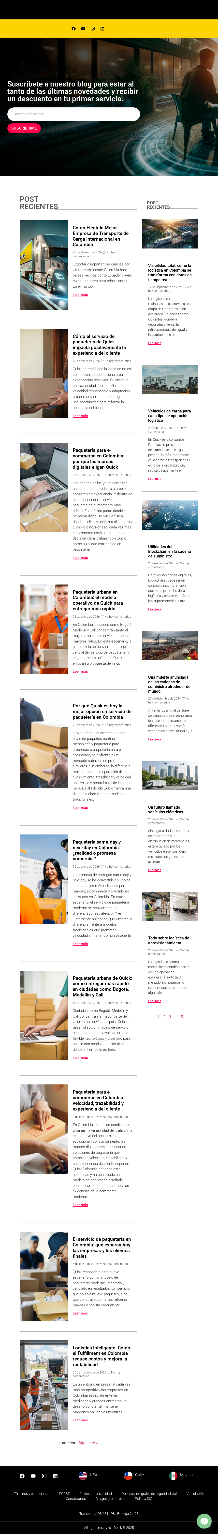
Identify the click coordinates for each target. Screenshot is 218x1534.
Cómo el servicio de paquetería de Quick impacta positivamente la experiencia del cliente (99, 345)
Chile (139, 1475)
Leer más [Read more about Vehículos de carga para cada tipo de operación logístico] (154, 479)
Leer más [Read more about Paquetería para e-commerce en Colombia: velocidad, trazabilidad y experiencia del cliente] (80, 1205)
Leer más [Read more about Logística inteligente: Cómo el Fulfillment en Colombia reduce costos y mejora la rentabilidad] (80, 1420)
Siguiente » (88, 1443)
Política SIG (143, 1499)
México (186, 1475)
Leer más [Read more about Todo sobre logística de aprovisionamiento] (154, 1001)
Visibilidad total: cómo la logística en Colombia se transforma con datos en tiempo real (170, 272)
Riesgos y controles (110, 1499)
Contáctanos (76, 1499)
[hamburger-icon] (141, 11)
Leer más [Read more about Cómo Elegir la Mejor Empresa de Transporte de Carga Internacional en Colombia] (80, 294)
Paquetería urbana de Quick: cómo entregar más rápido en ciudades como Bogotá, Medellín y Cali (102, 986)
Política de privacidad (95, 1494)
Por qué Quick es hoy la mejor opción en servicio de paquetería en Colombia (102, 711)
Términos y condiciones (31, 1494)
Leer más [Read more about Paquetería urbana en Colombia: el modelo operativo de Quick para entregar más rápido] (80, 671)
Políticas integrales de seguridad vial (149, 1494)
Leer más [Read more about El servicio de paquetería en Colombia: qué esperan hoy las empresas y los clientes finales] (80, 1313)
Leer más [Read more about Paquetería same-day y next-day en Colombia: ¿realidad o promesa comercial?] (80, 944)
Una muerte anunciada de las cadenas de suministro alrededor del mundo (169, 684)
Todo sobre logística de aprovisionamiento (168, 940)
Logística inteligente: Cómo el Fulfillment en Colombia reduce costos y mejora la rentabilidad (101, 1356)
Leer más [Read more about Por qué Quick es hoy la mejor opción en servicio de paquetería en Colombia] (80, 807)
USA (93, 1475)
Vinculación (195, 1494)
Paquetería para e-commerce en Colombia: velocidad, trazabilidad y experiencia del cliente (98, 1100)
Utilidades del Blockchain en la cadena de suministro (169, 551)
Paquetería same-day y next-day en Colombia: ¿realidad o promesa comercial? (97, 850)
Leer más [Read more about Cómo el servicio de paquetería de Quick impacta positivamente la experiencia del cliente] (80, 416)
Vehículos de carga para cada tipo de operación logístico (169, 416)
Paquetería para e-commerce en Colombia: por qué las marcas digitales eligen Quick (98, 458)
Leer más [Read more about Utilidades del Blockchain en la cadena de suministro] (154, 609)
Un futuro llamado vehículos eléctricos (165, 809)
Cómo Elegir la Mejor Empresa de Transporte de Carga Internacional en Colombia (101, 236)
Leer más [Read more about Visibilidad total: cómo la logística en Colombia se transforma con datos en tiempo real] (154, 343)
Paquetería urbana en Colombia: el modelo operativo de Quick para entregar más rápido (98, 600)
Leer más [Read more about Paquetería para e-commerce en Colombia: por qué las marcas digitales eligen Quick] (80, 557)
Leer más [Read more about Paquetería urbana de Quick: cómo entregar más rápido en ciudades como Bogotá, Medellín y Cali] (80, 1057)
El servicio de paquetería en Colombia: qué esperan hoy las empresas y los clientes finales (102, 1247)
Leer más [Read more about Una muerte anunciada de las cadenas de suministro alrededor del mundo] (154, 739)
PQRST (64, 1494)
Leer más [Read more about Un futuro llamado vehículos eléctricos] (154, 870)
